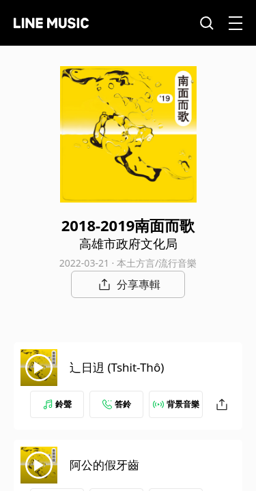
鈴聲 (57, 404)
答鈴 (116, 404)
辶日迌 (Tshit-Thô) (117, 367)
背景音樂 (176, 404)
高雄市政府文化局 (128, 243)
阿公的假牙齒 (104, 465)
